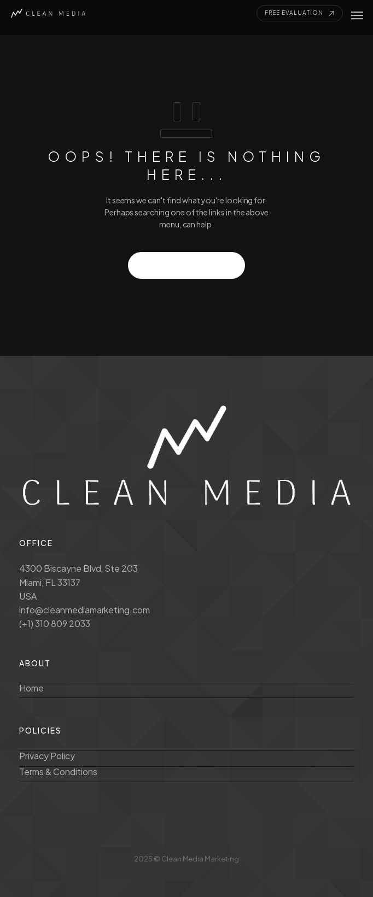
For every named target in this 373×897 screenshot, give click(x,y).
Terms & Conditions (58, 771)
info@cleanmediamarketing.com (84, 609)
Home (31, 688)
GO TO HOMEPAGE (187, 265)
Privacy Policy (47, 755)
